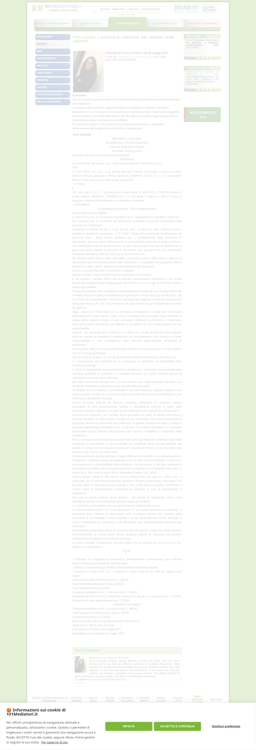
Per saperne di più (54, 742)
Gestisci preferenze (226, 726)
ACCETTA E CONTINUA (177, 726)
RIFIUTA (129, 726)
